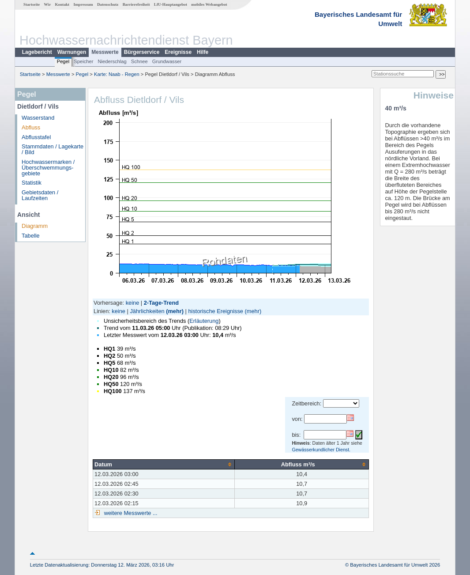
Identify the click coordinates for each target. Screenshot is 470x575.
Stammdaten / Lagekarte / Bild (52, 149)
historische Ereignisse (215, 311)
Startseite (31, 4)
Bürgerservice (142, 52)
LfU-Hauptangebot (170, 4)
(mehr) (175, 311)
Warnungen (71, 52)
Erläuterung (203, 321)
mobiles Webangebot (209, 4)
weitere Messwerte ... (129, 513)
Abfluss (31, 127)
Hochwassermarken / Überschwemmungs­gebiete (48, 168)
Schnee (139, 61)
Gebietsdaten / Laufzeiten (40, 195)
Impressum (83, 4)
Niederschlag (112, 61)
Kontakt (62, 4)
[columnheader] (164, 464)
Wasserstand (38, 117)
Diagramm (35, 226)
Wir (47, 4)
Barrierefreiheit (136, 4)
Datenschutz (108, 4)
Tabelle (31, 235)
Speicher (83, 61)
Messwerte (104, 52)
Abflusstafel (36, 137)
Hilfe (202, 52)
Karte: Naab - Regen (116, 74)
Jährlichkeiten (147, 311)
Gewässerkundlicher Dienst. (321, 449)
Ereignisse (178, 52)
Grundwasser (167, 61)
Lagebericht (37, 52)
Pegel (63, 61)
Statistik (31, 182)
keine (132, 302)
